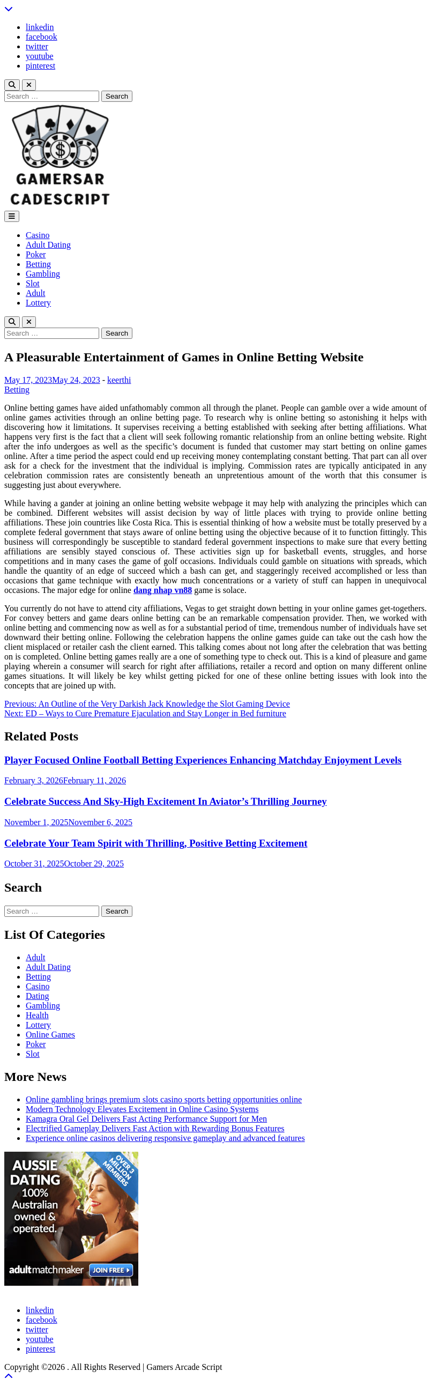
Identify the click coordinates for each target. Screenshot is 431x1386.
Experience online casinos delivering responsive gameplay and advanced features (165, 1138)
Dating (37, 995)
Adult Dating (48, 244)
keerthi (119, 379)
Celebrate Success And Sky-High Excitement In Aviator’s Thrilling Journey (165, 801)
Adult (35, 293)
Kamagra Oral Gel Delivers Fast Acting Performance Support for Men (146, 1118)
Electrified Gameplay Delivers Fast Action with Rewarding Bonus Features (155, 1128)
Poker (36, 254)
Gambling (43, 273)
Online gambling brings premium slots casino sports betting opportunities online (164, 1099)
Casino (37, 235)
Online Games (50, 1034)
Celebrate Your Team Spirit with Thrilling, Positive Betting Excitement (155, 843)
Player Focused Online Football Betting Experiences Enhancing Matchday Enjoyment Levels (203, 760)
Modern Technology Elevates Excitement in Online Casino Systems (142, 1109)
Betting (38, 264)
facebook (41, 36)
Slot (33, 283)
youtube (40, 56)
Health (37, 1015)
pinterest (40, 65)
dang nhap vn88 (162, 590)
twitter (37, 46)
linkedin (40, 27)
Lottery (38, 302)
